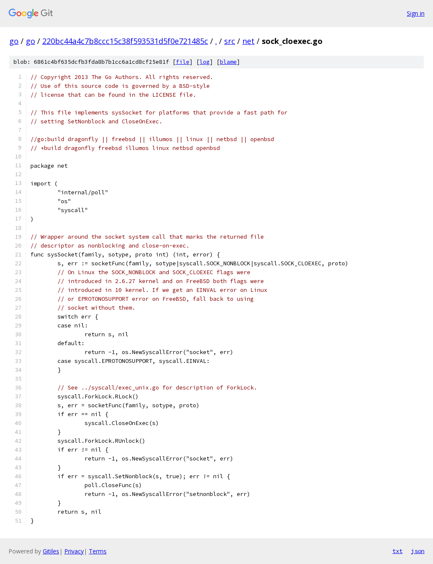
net (248, 41)
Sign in (416, 13)
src (229, 41)
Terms (98, 551)
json (418, 551)
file (182, 61)
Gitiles (51, 551)
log (205, 61)
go (14, 41)
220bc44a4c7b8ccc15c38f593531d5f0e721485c (125, 41)
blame (228, 61)
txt (397, 551)
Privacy (74, 551)
